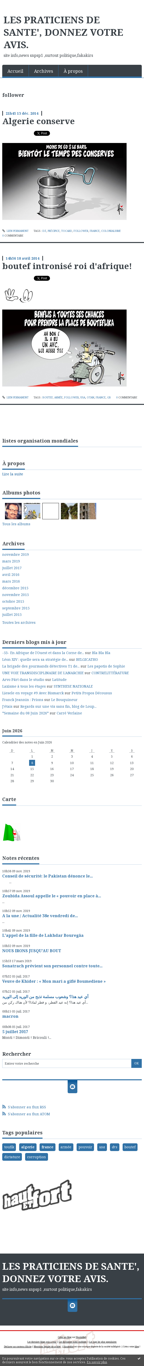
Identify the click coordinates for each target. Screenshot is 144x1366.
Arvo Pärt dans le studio (23, 679)
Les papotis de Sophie (106, 666)
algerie (28, 1147)
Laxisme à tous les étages (24, 686)
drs (114, 1147)
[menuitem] (15, 70)
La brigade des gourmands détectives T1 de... (41, 666)
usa (82, 397)
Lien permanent (15, 231)
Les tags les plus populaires (103, 1341)
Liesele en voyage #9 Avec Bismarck (33, 693)
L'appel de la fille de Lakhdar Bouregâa (43, 935)
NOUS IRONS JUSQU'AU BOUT (31, 950)
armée (58, 397)
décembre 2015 (15, 588)
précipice (54, 231)
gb (109, 397)
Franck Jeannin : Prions (22, 699)
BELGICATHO (87, 659)
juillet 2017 (12, 568)
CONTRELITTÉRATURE (110, 672)
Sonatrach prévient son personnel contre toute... (52, 966)
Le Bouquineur (64, 699)
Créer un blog (64, 1337)
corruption (36, 1157)
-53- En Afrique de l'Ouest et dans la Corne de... (43, 652)
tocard (66, 231)
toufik (9, 1147)
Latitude (59, 679)
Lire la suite (12, 474)
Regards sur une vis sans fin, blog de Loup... (58, 706)
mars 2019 (11, 561)
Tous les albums (16, 524)
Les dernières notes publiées (73, 1341)
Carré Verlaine (69, 713)
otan (90, 397)
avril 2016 (10, 574)
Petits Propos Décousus (92, 693)
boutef (48, 397)
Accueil (15, 71)
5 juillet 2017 (15, 1031)
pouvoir (85, 1147)
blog (137, 1346)
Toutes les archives (19, 622)
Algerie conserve (38, 121)
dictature (12, 1157)
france (95, 231)
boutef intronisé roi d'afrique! (67, 266)
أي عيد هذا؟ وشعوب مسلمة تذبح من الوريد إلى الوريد (45, 996)
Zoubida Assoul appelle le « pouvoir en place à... (51, 896)
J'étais (7, 706)
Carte (9, 799)
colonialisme (111, 231)
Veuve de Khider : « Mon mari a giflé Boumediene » (54, 981)
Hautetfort (81, 1337)
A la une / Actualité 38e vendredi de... (40, 915)
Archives (43, 71)
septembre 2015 (16, 608)
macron (10, 1016)
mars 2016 (11, 581)
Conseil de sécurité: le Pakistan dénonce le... (47, 876)
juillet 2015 (12, 614)
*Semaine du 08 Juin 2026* (25, 713)
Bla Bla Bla (101, 652)
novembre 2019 (15, 554)
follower (81, 231)
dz (44, 231)
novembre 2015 (15, 595)
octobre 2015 (13, 601)
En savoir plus (97, 1362)
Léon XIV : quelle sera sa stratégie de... (35, 659)
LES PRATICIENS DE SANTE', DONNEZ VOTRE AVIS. (63, 32)
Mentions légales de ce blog (47, 1346)
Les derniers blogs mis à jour (41, 1341)
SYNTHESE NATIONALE (73, 686)
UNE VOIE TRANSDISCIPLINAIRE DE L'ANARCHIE (43, 672)
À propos (73, 71)
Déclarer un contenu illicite (18, 1346)
